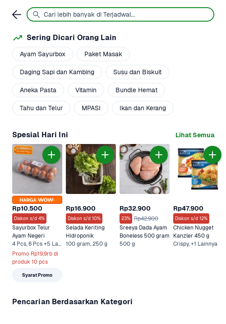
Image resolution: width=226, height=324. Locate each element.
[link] (194, 135)
